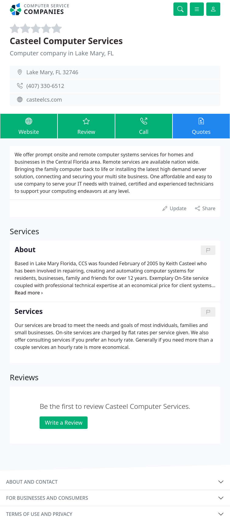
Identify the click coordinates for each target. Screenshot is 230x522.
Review (86, 125)
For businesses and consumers (47, 498)
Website (28, 125)
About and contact (32, 482)
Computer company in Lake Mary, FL (62, 53)
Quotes (201, 125)
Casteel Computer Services (66, 41)
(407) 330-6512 (45, 85)
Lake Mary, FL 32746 (52, 72)
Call (143, 125)
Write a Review (63, 422)
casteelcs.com (44, 99)
